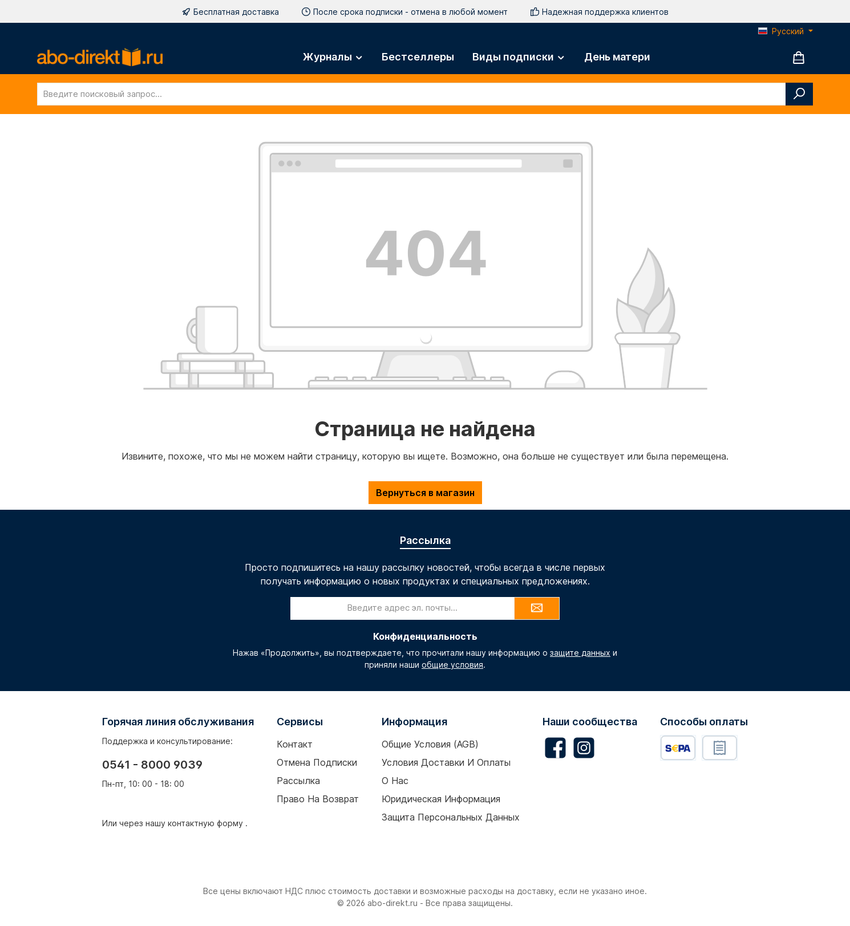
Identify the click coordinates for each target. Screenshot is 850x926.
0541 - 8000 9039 (152, 764)
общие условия (452, 664)
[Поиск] (799, 94)
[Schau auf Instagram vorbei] (584, 748)
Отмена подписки (317, 762)
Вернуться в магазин (425, 492)
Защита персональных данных (451, 817)
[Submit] (537, 608)
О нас (395, 780)
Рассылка (298, 780)
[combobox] (411, 94)
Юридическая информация (441, 799)
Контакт (295, 744)
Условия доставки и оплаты (446, 762)
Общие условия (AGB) (430, 744)
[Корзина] (798, 57)
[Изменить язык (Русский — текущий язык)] (785, 31)
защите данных (580, 652)
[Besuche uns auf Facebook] (555, 748)
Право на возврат (318, 799)
